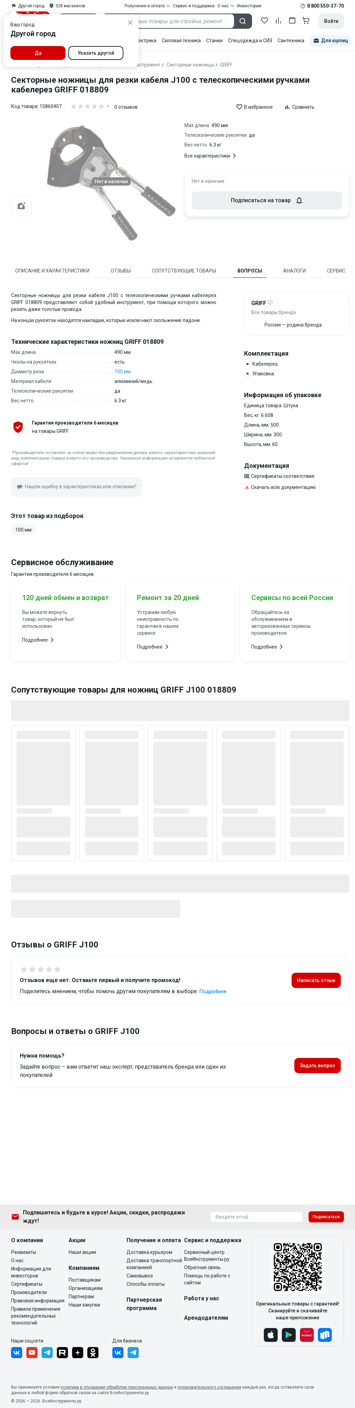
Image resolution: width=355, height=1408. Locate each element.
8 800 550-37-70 (325, 6)
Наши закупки (84, 1305)
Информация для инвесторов (31, 1272)
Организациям (86, 1288)
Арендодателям (206, 1318)
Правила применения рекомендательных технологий (35, 1316)
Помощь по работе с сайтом (207, 1279)
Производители (29, 1292)
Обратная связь (202, 1267)
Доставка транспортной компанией (154, 1264)
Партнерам (81, 1296)
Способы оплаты (146, 1284)
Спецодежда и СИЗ (250, 40)
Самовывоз (140, 1275)
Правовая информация (37, 1300)
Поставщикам (85, 1280)
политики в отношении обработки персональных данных (117, 1387)
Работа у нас (201, 1298)
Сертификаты (26, 1284)
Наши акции (82, 1252)
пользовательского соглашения (209, 1387)
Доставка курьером (149, 1252)
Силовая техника (181, 40)
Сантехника (291, 40)
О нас (17, 1260)
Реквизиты (23, 1252)
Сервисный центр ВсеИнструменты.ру (207, 1255)
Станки (214, 40)
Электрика (144, 40)
